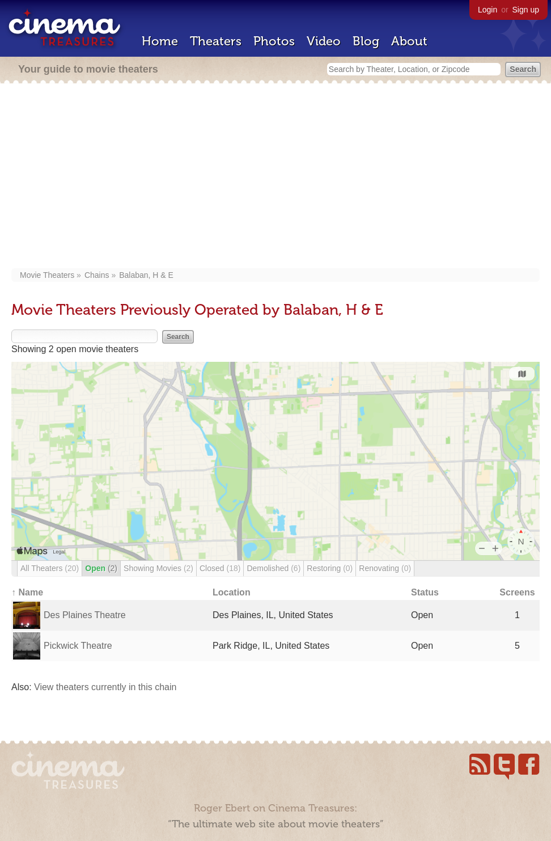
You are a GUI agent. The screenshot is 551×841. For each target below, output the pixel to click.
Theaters (215, 41)
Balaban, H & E (146, 275)
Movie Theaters (47, 275)
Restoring (330, 568)
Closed (220, 568)
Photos (274, 41)
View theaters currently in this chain (105, 687)
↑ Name (27, 592)
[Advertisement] (275, 177)
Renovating (385, 568)
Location (232, 592)
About (409, 41)
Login (487, 9)
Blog (366, 41)
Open (101, 568)
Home (160, 41)
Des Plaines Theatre (85, 615)
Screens (517, 592)
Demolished (273, 568)
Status (425, 592)
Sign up (525, 9)
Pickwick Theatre (78, 645)
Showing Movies (158, 568)
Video (324, 41)
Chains (96, 275)
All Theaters (49, 568)
